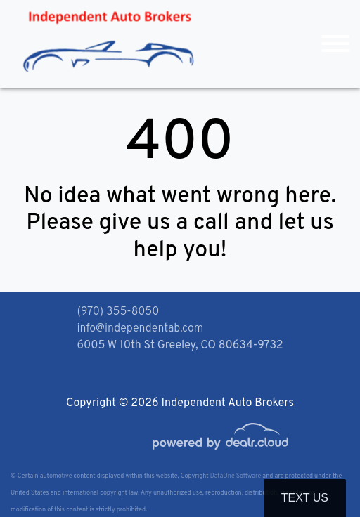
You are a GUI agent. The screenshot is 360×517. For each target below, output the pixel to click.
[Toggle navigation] (335, 44)
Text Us (304, 498)
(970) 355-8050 (118, 312)
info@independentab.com (140, 329)
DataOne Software (235, 476)
